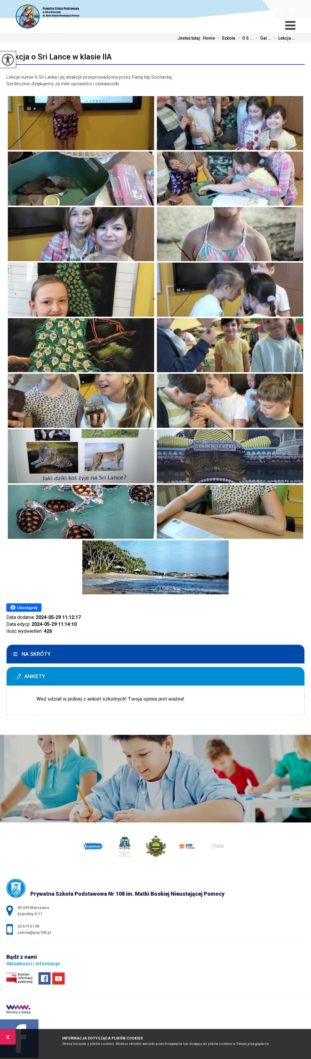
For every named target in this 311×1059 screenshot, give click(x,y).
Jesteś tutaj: (190, 38)
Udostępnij (24, 607)
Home (209, 38)
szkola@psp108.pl (278, 9)
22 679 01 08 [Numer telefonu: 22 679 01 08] (28, 926)
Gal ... (262, 38)
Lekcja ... (283, 38)
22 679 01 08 (291, 9)
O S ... (244, 38)
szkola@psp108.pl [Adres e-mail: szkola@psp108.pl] (34, 932)
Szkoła (225, 38)
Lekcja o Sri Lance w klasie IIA (59, 56)
